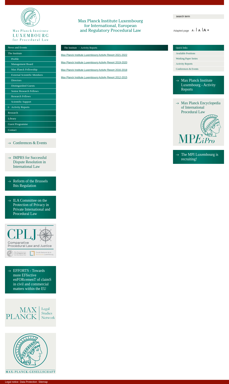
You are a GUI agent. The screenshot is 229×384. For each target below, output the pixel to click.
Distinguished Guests (23, 85)
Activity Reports (20, 107)
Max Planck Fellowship (24, 69)
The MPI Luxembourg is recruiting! (199, 156)
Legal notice (12, 381)
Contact (12, 129)
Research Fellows (21, 96)
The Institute (70, 47)
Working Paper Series (187, 58)
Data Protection (28, 381)
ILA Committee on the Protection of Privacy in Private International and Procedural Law (31, 207)
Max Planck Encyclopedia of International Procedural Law (200, 107)
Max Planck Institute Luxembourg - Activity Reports (198, 84)
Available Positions (185, 53)
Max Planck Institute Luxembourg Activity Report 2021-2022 (94, 55)
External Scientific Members (27, 74)
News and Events (17, 47)
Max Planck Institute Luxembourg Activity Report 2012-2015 (94, 77)
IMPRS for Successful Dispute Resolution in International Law (30, 162)
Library (12, 118)
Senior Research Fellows (25, 91)
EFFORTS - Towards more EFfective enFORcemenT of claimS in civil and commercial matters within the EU (32, 280)
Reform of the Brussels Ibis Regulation (30, 183)
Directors (16, 80)
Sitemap (43, 381)
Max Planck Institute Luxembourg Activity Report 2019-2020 (94, 62)
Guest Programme (18, 124)
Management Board (22, 64)
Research (13, 112)
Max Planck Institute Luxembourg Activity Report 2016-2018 (94, 70)
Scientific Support (21, 101)
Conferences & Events (30, 143)
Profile (15, 58)
